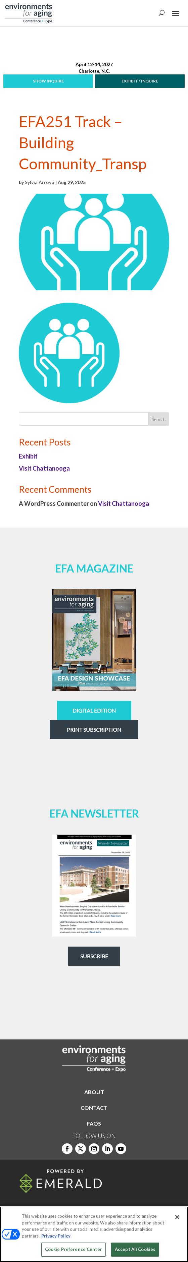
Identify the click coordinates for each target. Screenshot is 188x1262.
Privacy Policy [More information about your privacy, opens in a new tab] (55, 1236)
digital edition (94, 710)
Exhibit (28, 456)
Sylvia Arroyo (39, 182)
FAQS (94, 1123)
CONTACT (94, 1107)
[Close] (177, 1217)
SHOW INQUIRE (48, 80)
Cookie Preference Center (73, 1249)
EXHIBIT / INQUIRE (140, 80)
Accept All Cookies (135, 1249)
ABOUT (94, 1092)
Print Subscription (94, 729)
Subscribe (94, 956)
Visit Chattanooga (44, 468)
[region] (94, 1234)
